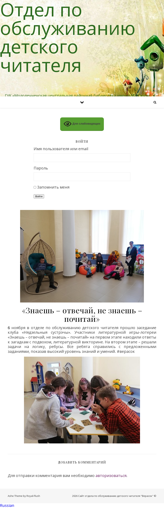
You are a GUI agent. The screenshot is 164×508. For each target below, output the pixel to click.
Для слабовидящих (82, 124)
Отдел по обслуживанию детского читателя (67, 37)
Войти (38, 196)
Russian (7, 505)
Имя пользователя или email (61, 149)
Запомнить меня (53, 187)
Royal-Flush (33, 496)
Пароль (41, 168)
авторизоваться (111, 475)
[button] (82, 505)
